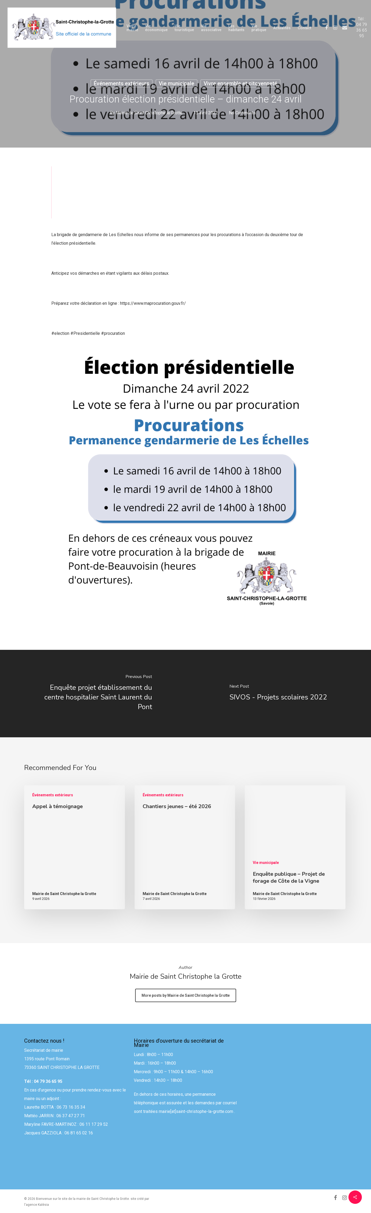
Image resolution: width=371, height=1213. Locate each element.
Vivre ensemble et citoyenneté (240, 83)
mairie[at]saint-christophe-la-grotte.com (196, 1114)
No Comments (242, 112)
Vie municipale (176, 83)
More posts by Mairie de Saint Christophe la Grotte (186, 995)
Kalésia (43, 1205)
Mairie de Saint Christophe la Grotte (149, 112)
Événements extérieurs (121, 83)
